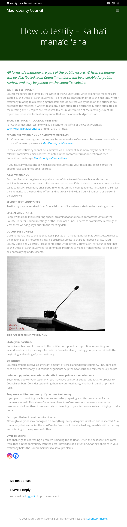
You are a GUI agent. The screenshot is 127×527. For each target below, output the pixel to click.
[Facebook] (16, 456)
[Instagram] (9, 456)
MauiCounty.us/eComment (58, 143)
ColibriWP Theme (96, 518)
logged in (30, 496)
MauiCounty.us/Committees (50, 158)
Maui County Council (25, 10)
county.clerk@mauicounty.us (23, 128)
